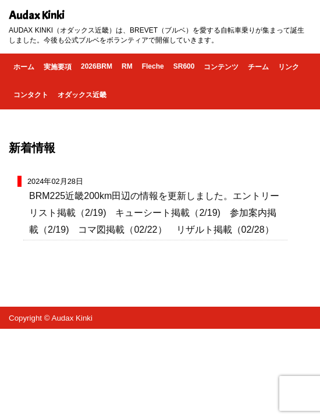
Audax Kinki (37, 15)
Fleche (153, 66)
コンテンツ (221, 67)
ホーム (23, 67)
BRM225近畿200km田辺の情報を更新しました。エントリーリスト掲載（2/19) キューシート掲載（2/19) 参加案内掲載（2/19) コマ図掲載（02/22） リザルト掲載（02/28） (154, 213)
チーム (258, 67)
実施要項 (58, 67)
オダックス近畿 (82, 95)
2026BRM (96, 66)
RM (127, 66)
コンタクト (30, 95)
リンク (288, 67)
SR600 (184, 66)
